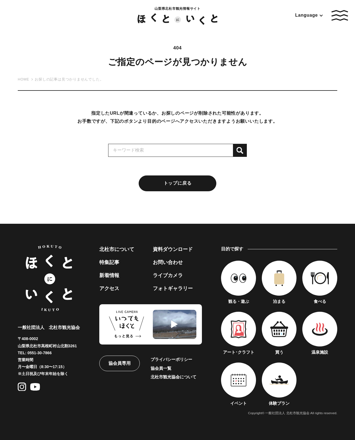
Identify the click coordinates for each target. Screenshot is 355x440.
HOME (23, 79)
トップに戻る (178, 183)
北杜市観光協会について (173, 376)
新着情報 (109, 275)
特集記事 (109, 262)
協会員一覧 (161, 368)
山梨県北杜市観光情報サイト (178, 15)
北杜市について (116, 249)
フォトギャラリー (173, 288)
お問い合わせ (168, 262)
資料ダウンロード (173, 249)
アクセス (109, 288)
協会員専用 (119, 363)
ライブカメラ (168, 275)
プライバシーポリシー (171, 359)
